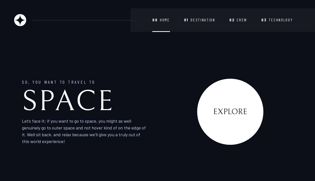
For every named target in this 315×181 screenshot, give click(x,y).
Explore (230, 111)
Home (161, 19)
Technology (277, 19)
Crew (238, 19)
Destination (199, 19)
